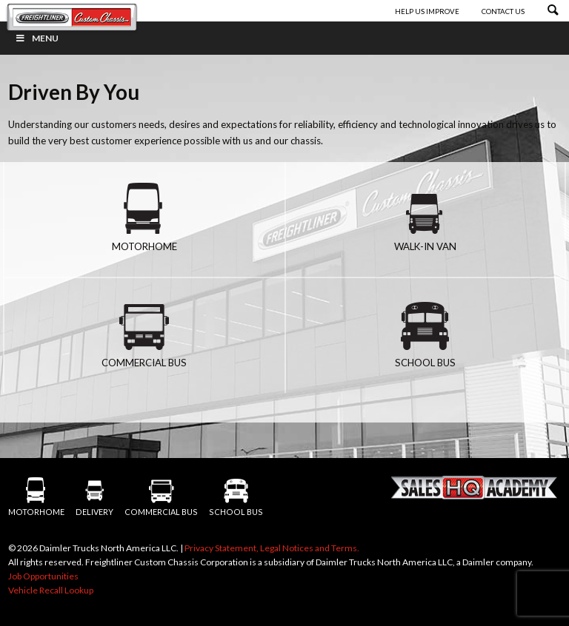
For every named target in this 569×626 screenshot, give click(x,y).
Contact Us (503, 11)
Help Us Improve (428, 11)
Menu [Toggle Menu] (37, 38)
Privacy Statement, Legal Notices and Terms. (271, 547)
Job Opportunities (43, 576)
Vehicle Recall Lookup (50, 590)
